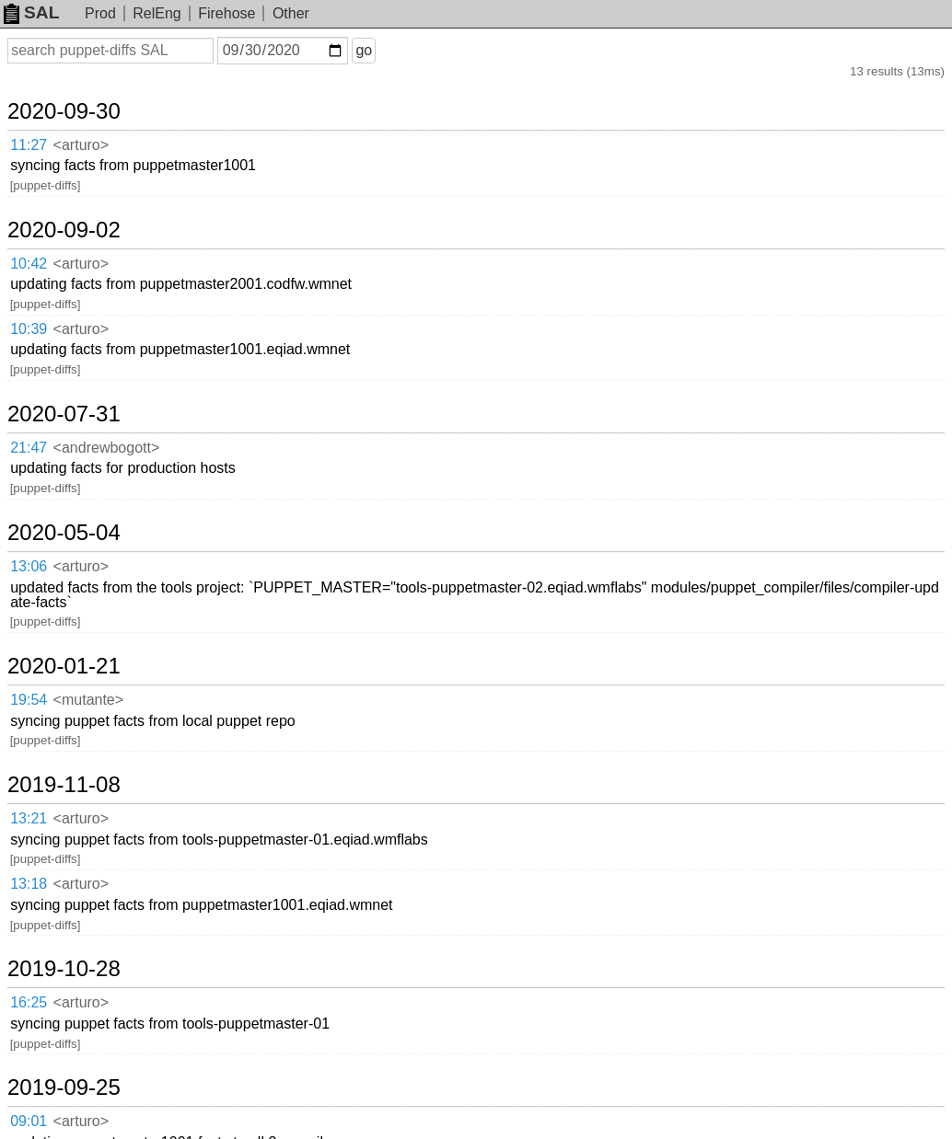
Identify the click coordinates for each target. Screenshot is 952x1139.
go (363, 50)
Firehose (226, 13)
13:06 (28, 566)
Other (291, 13)
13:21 (28, 818)
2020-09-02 (64, 230)
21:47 (28, 447)
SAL (31, 12)
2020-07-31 (64, 414)
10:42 (28, 263)
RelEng (156, 13)
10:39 (28, 329)
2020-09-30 (64, 111)
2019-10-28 (64, 968)
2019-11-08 (64, 784)
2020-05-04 (64, 532)
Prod (100, 13)
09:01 (28, 1121)
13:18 (28, 884)
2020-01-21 (64, 666)
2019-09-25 (64, 1087)
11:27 (28, 145)
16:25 (28, 1002)
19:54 (28, 700)
